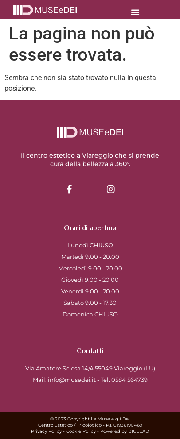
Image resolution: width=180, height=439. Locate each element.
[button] (135, 12)
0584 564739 (129, 379)
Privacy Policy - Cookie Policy (63, 431)
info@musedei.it (72, 379)
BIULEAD (138, 431)
